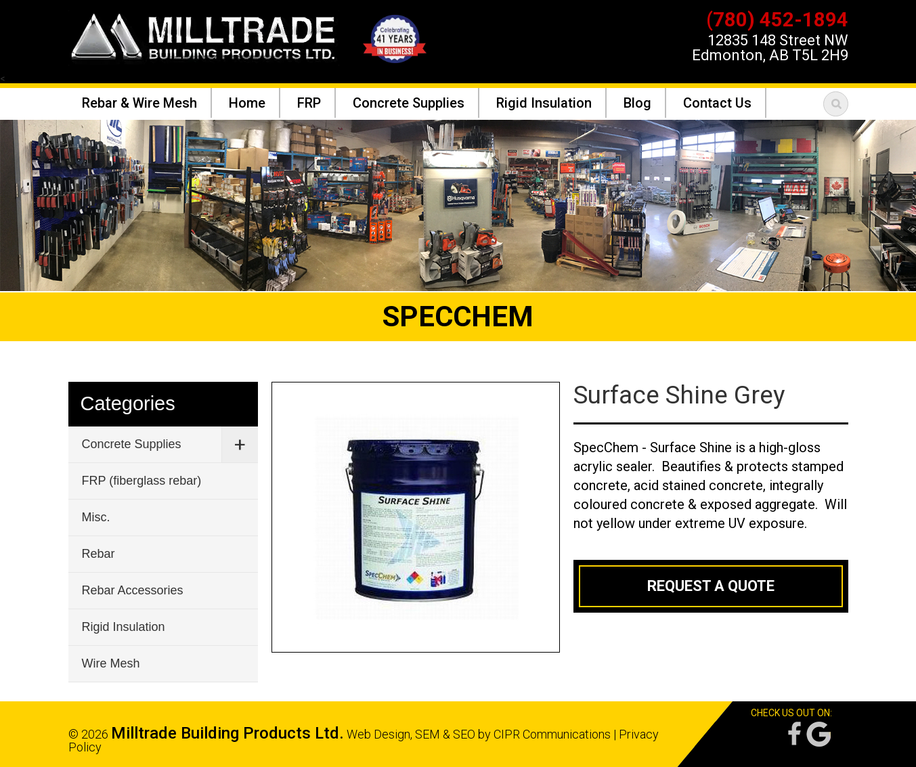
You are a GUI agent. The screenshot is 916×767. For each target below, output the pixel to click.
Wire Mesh (111, 663)
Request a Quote (711, 585)
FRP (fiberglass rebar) (142, 480)
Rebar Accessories (132, 590)
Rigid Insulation (123, 627)
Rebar (98, 554)
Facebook (793, 734)
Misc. (96, 517)
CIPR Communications (552, 734)
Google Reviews (818, 734)
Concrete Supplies (131, 444)
